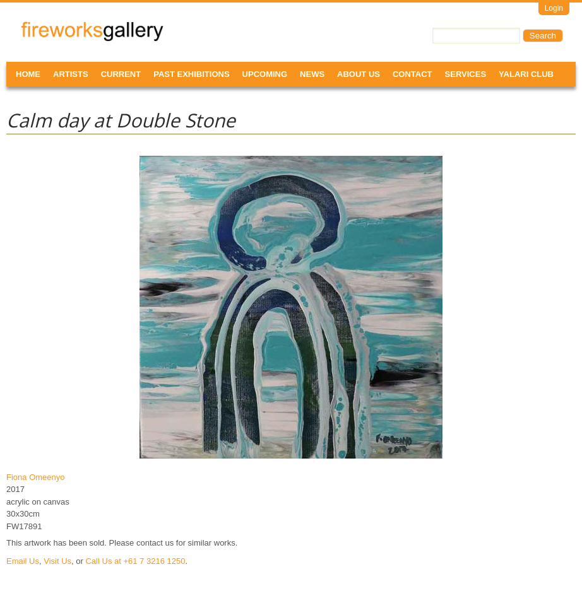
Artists (70, 74)
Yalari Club (526, 74)
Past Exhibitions (191, 74)
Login (554, 8)
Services (466, 74)
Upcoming (265, 74)
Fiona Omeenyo (35, 477)
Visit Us (57, 561)
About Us (358, 74)
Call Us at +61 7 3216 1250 (135, 561)
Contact (412, 74)
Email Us (22, 561)
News (312, 74)
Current (121, 74)
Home (28, 74)
